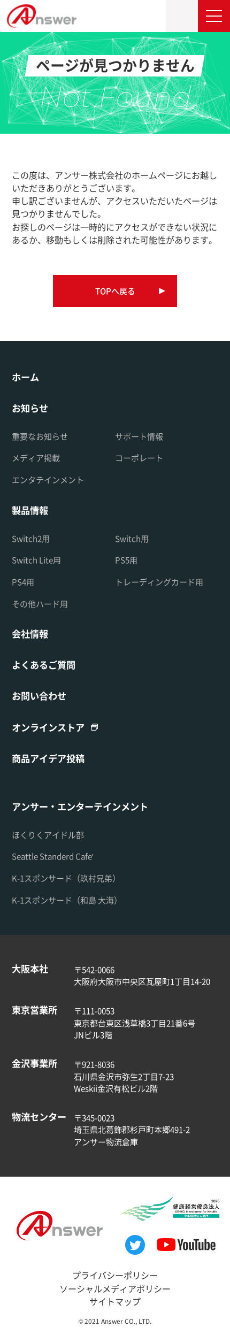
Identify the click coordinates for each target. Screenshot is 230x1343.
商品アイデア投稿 (48, 758)
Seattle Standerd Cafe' (53, 856)
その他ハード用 (40, 603)
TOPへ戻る (115, 290)
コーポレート (139, 457)
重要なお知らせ (40, 436)
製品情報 (30, 510)
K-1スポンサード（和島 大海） (67, 899)
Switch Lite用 (36, 559)
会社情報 (30, 633)
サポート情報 (139, 436)
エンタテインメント (48, 479)
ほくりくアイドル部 (48, 834)
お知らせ (30, 408)
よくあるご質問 (43, 664)
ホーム (25, 376)
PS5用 (126, 559)
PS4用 (23, 581)
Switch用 (132, 538)
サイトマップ (115, 1301)
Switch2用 (31, 538)
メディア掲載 (36, 457)
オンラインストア (48, 727)
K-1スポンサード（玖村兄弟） (66, 878)
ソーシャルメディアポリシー (115, 1288)
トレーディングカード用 (159, 581)
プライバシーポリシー (115, 1275)
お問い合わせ (39, 695)
